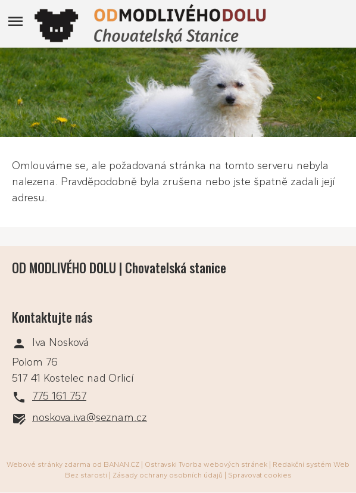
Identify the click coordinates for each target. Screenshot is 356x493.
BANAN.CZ (121, 464)
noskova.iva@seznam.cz (89, 417)
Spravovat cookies (260, 475)
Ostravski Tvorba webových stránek (206, 464)
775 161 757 (59, 395)
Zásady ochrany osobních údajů (168, 475)
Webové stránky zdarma (48, 464)
